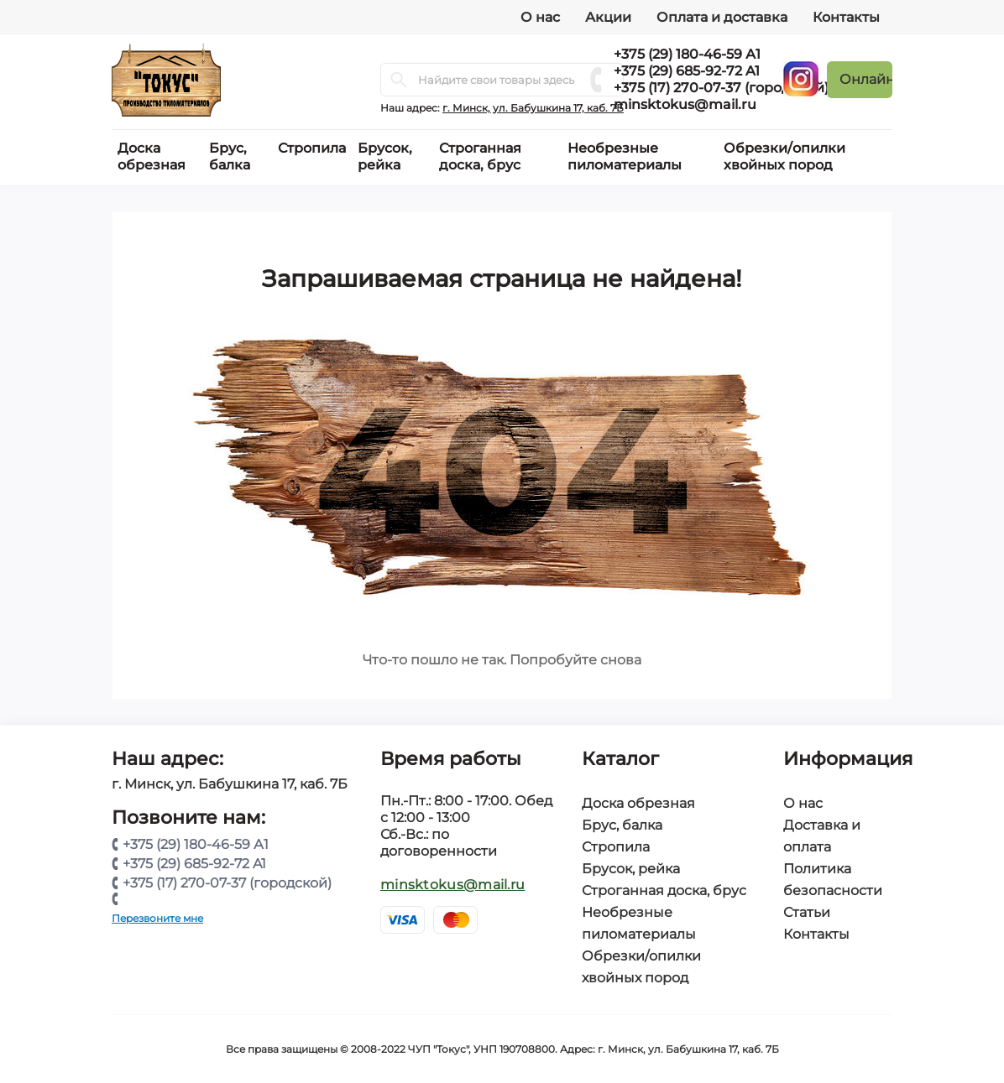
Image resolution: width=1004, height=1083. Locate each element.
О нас (540, 17)
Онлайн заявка (865, 79)
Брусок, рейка (631, 869)
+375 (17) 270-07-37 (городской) (721, 88)
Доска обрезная (638, 803)
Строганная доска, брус (664, 890)
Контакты (846, 17)
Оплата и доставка (721, 17)
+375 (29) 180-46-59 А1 (687, 54)
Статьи (806, 912)
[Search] (398, 79)
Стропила (616, 847)
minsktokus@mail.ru (685, 104)
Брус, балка (622, 825)
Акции (608, 17)
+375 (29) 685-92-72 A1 (687, 71)
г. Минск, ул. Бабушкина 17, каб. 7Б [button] (533, 108)
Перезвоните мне (157, 918)
